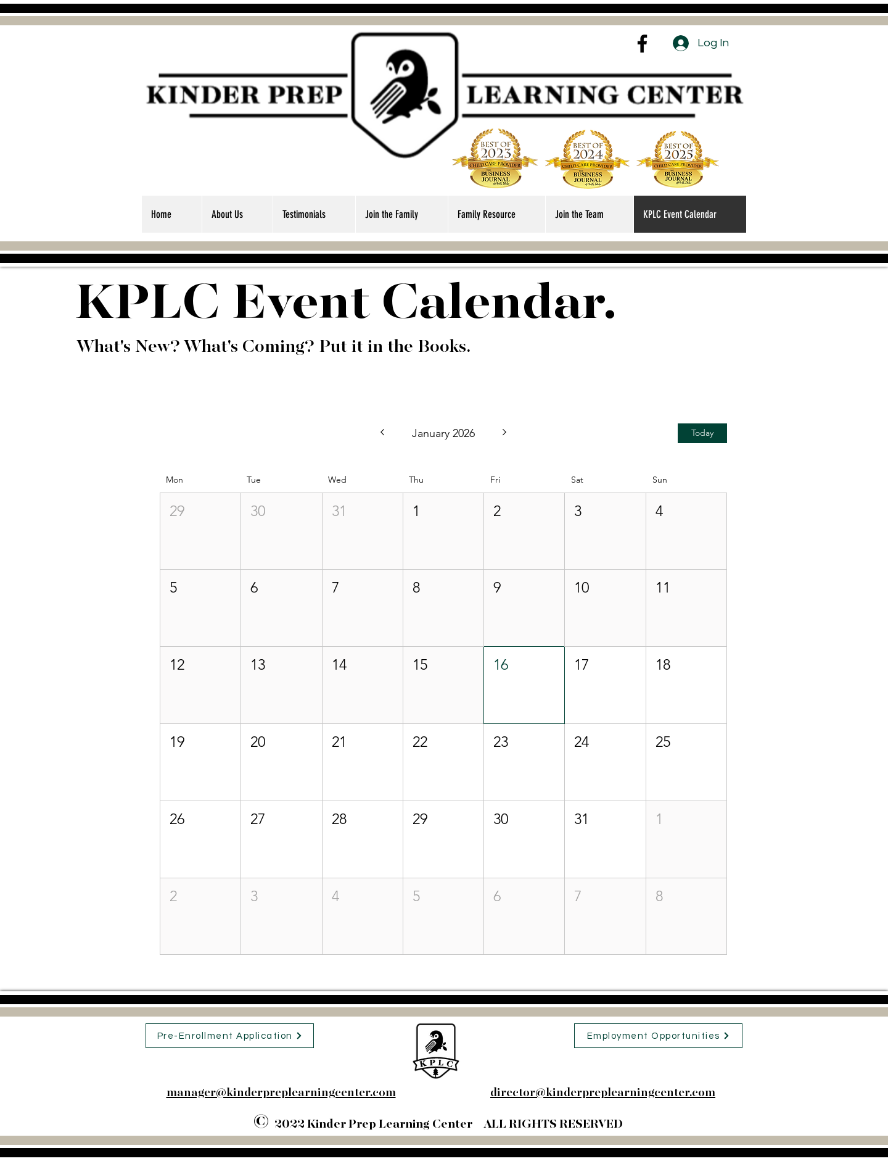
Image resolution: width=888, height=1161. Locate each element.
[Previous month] (382, 433)
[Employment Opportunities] (658, 1035)
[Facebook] (642, 43)
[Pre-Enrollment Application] (230, 1035)
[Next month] (504, 433)
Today (702, 432)
